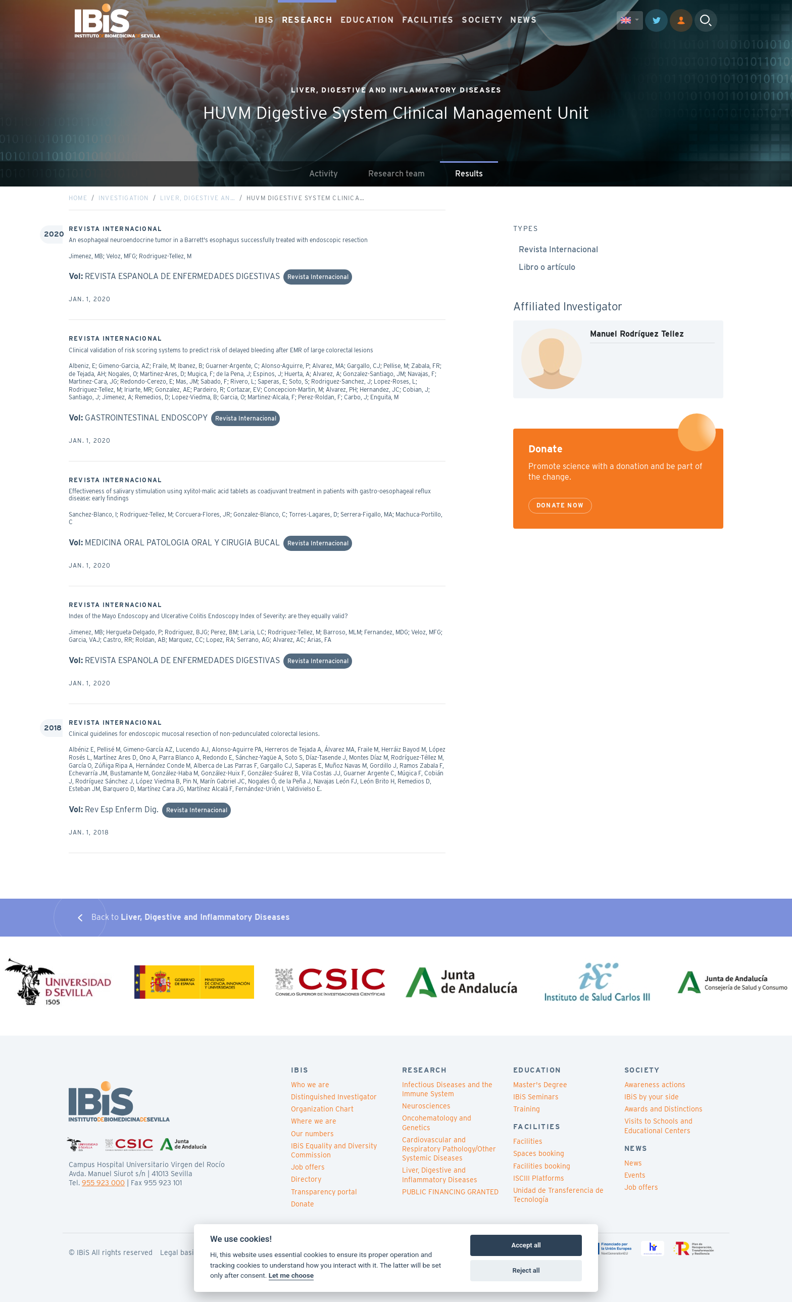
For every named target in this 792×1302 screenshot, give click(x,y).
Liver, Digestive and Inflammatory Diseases (439, 1174)
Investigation (123, 198)
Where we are (313, 1121)
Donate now (560, 505)
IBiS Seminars (536, 1097)
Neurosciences (426, 1106)
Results (469, 173)
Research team (396, 173)
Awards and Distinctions (663, 1109)
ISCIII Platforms (538, 1178)
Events (635, 1175)
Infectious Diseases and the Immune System (447, 1089)
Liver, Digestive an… (197, 198)
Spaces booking (538, 1153)
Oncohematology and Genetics (436, 1122)
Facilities (527, 1141)
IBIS (264, 20)
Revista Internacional (558, 249)
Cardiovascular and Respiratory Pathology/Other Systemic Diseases (449, 1149)
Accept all (525, 1245)
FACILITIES (428, 20)
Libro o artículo (547, 267)
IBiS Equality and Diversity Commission (334, 1150)
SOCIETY (482, 20)
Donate (302, 1204)
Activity (323, 173)
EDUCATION (367, 20)
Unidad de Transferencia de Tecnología (558, 1194)
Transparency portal (324, 1192)
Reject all (526, 1270)
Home (78, 198)
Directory (306, 1179)
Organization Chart (322, 1109)
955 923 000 (103, 1183)
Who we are (310, 1085)
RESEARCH (307, 20)
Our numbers (312, 1134)
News (633, 1163)
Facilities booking (541, 1166)
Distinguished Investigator (334, 1097)
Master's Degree (540, 1085)
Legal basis (178, 1252)
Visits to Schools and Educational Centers (658, 1125)
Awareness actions (654, 1085)
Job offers (308, 1167)
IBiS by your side (651, 1097)
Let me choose (291, 1275)
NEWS (523, 20)
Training (526, 1109)
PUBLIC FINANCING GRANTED (450, 1192)
